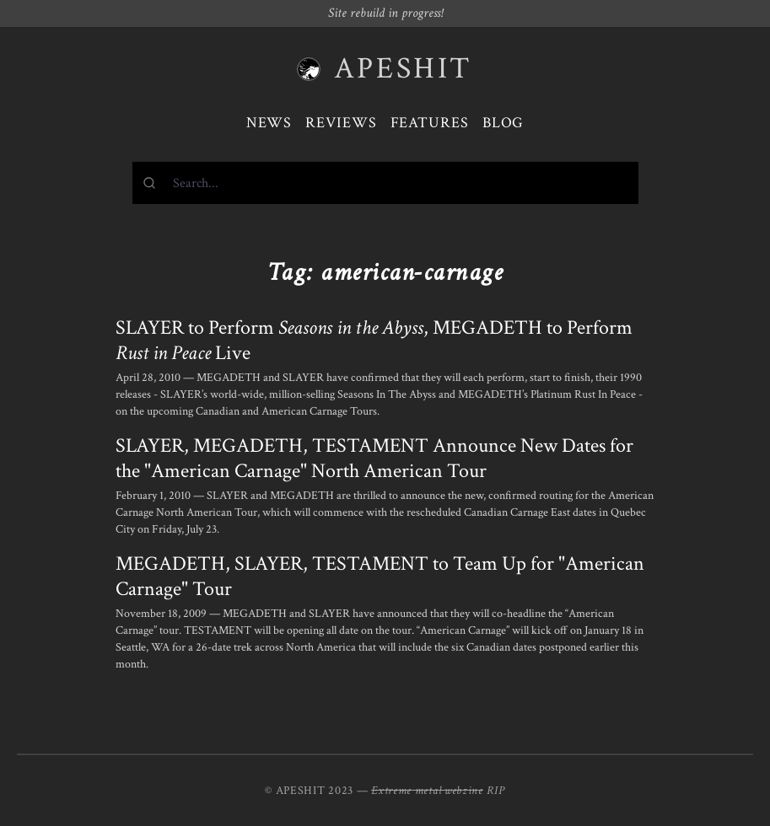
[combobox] (385, 183)
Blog (503, 122)
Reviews (340, 122)
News (269, 122)
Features (429, 122)
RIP (496, 790)
